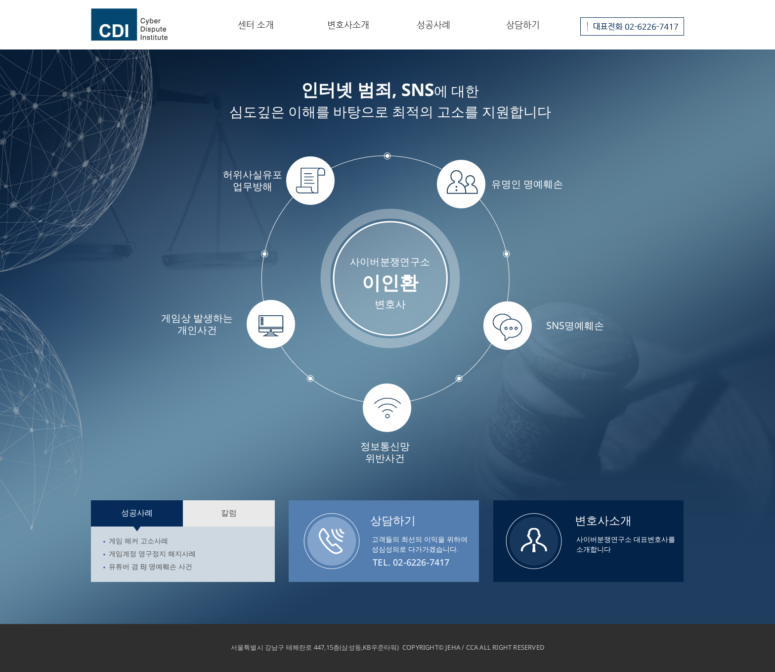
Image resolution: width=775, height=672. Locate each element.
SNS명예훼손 (575, 325)
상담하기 (523, 24)
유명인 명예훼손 (527, 184)
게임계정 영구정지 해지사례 (152, 553)
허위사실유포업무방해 (252, 180)
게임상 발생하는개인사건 (197, 323)
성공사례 (433, 24)
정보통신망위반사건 (385, 452)
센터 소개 (256, 24)
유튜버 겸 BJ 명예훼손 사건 (150, 566)
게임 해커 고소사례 (138, 540)
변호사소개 (348, 24)
